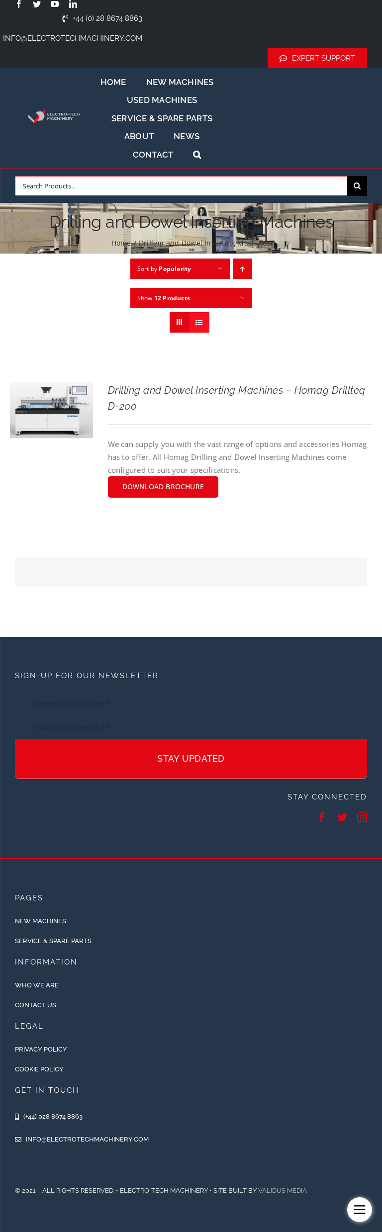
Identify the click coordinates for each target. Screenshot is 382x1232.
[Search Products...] (181, 186)
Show (164, 298)
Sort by (164, 268)
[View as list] (199, 322)
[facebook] (19, 4)
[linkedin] (73, 4)
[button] (197, 155)
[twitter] (37, 4)
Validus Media (282, 1190)
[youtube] (55, 4)
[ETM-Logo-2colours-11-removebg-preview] (54, 106)
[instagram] (362, 817)
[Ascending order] (242, 269)
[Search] (357, 186)
